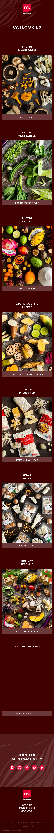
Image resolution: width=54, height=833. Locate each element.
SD (32, 826)
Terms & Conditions (22, 826)
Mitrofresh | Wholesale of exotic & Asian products (27, 9)
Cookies (4, 826)
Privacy (11, 826)
